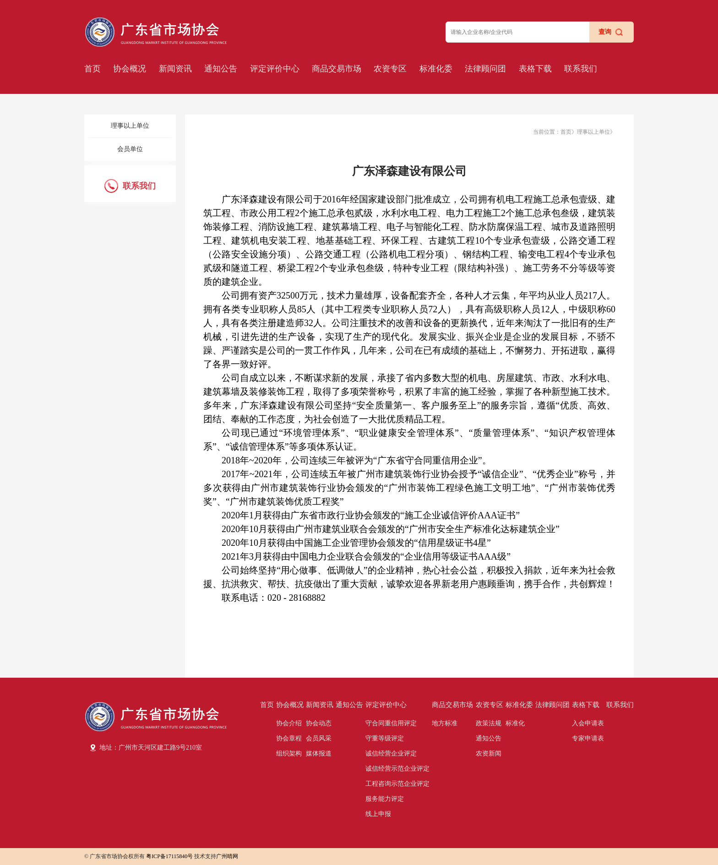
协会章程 (289, 738)
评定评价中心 (274, 68)
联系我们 (580, 68)
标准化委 (435, 68)
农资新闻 (488, 753)
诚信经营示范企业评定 (397, 768)
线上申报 (378, 814)
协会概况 (129, 68)
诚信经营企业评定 (391, 753)
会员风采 (319, 738)
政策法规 (488, 723)
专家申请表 (588, 738)
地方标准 (444, 723)
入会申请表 (588, 723)
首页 (92, 68)
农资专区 (390, 68)
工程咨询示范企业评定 (397, 783)
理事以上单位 (130, 125)
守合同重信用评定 (391, 723)
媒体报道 (319, 753)
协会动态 (319, 723)
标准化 (515, 723)
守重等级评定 (384, 738)
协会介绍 (289, 723)
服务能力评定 (384, 798)
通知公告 (220, 68)
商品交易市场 (336, 68)
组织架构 (289, 753)
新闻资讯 (175, 68)
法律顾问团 (485, 68)
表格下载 (535, 68)
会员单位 (130, 149)
